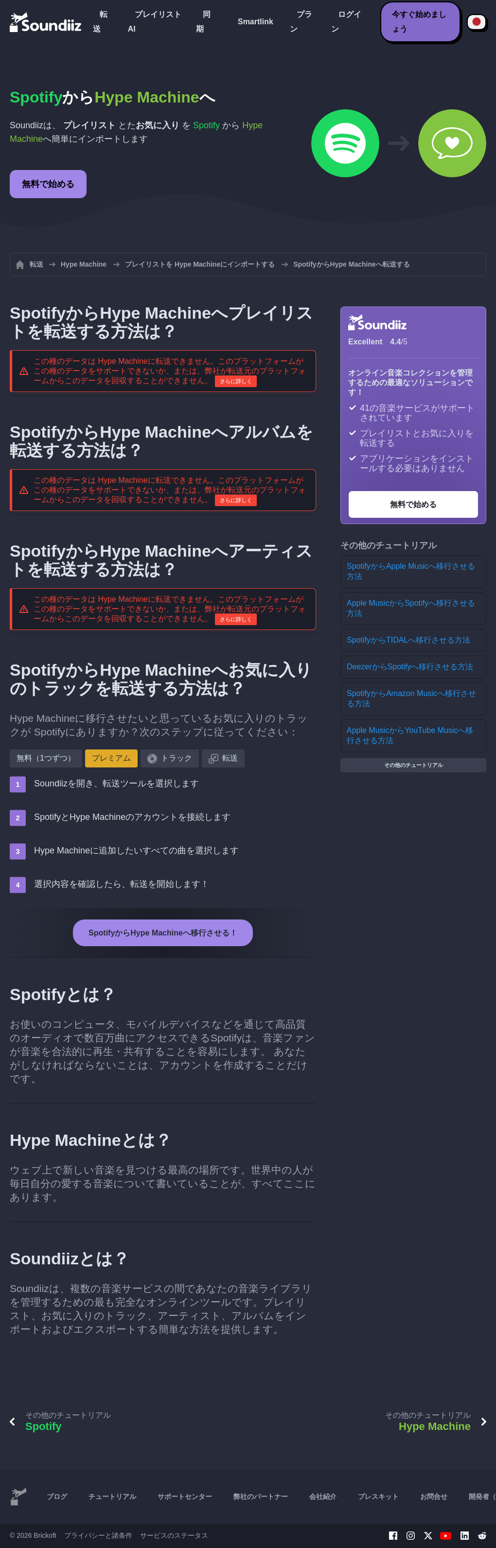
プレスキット (378, 1496)
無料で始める (48, 184)
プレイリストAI (154, 21)
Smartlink (255, 21)
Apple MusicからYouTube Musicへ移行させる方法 (410, 735)
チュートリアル (112, 1496)
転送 (100, 21)
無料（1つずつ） (46, 758)
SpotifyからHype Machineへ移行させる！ (163, 933)
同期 (203, 21)
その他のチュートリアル (413, 765)
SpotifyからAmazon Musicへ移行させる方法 (411, 698)
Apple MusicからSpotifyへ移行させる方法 (411, 608)
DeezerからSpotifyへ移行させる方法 (410, 667)
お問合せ (433, 1496)
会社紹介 (323, 1496)
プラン (301, 21)
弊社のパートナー (260, 1496)
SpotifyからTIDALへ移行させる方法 (408, 640)
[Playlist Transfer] (46, 21)
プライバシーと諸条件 (98, 1535)
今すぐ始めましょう (419, 21)
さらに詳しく (236, 381)
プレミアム (111, 758)
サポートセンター (185, 1496)
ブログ (57, 1496)
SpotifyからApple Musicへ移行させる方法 (411, 571)
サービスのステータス (174, 1535)
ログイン (346, 21)
